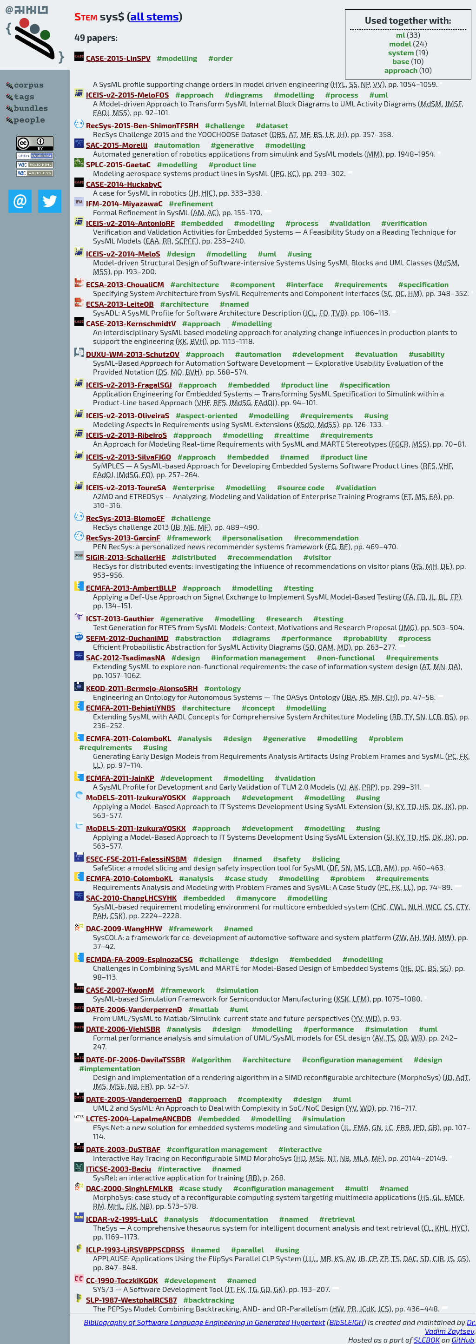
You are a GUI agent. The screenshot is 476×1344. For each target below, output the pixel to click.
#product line (232, 164)
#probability (365, 637)
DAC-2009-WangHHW (124, 928)
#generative (232, 144)
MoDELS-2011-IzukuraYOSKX (136, 797)
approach (400, 70)
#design (180, 253)
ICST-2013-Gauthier (120, 618)
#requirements (360, 284)
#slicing (325, 858)
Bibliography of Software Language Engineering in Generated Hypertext (204, 1322)
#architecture (194, 284)
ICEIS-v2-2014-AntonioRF (130, 222)
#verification (404, 222)
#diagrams (244, 94)
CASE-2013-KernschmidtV (131, 323)
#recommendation (326, 537)
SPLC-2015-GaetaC (118, 164)
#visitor (317, 557)
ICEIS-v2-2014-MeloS (123, 253)
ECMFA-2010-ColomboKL (129, 878)
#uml (378, 94)
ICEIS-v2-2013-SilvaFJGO (128, 456)
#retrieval (337, 1218)
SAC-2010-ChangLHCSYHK (131, 897)
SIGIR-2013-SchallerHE (125, 557)
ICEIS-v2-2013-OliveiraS (127, 415)
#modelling (177, 57)
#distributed (194, 557)
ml (400, 34)
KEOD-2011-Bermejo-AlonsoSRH (142, 688)
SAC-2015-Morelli (116, 144)
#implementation (109, 1068)
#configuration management (352, 1059)
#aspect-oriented (207, 415)
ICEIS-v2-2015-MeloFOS (127, 94)
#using (299, 253)
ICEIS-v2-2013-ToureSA (126, 487)
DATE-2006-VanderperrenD (134, 1009)
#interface (304, 284)
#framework (188, 537)
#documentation (238, 1218)
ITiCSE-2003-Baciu (118, 1168)
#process (341, 94)
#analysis (195, 738)
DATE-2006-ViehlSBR (123, 1028)
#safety (287, 858)
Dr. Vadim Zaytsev (450, 1326)
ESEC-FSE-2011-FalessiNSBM (136, 858)
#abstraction (198, 637)
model (400, 43)
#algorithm (211, 1059)
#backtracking (208, 1299)
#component (252, 284)
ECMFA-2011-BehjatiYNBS (131, 707)
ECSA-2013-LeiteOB (120, 303)
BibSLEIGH (347, 1322)
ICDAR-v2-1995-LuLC (122, 1218)
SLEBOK (427, 1339)
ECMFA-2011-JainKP (120, 777)
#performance (306, 637)
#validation (350, 222)
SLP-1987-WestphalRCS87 (131, 1299)
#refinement (191, 203)
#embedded (202, 222)
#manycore (256, 897)
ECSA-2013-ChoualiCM (125, 284)
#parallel (247, 1249)
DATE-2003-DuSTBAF (123, 1149)
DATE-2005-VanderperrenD (134, 1098)
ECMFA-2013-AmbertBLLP (131, 587)
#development (318, 353)
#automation (177, 144)
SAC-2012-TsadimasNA (125, 657)
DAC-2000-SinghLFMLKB (129, 1188)
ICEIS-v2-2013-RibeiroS (126, 434)
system (401, 52)
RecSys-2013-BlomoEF (125, 518)
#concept (258, 707)
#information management (258, 657)
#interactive (300, 1149)
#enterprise (193, 487)
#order (220, 57)
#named (234, 303)
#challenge (225, 125)
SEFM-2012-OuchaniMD (127, 637)
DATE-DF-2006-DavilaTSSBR (135, 1059)
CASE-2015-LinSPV (118, 57)
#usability (427, 353)
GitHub (463, 1339)
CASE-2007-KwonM (120, 989)
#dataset (272, 125)
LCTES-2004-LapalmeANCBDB (139, 1118)
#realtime (291, 434)
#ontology (222, 688)
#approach (194, 94)
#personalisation (252, 537)
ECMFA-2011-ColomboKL (128, 738)
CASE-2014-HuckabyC (124, 183)
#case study (246, 878)
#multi (357, 1188)
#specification (423, 284)
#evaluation (376, 353)
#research (284, 618)
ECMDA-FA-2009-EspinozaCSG (139, 959)
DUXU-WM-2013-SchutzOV (132, 353)
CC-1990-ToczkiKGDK (122, 1280)
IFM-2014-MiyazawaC (124, 203)
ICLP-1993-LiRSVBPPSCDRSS (135, 1249)
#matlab (203, 1009)
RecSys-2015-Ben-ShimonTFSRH (142, 125)
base (401, 61)
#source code (300, 487)
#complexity (260, 1098)
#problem (385, 738)
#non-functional (346, 657)
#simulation (237, 989)
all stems (154, 16)
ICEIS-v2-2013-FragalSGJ (129, 384)
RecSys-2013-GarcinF (123, 537)
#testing (298, 587)
